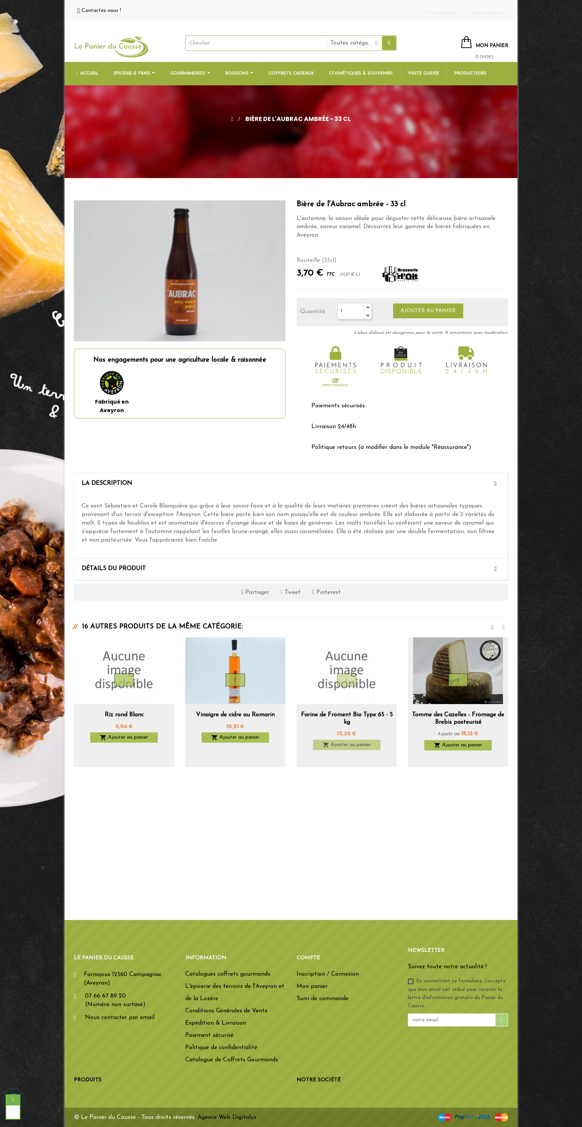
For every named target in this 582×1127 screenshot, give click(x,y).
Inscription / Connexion (328, 974)
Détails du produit (114, 569)
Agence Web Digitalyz (226, 1117)
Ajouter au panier (428, 310)
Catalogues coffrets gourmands (227, 974)
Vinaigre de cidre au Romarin (235, 715)
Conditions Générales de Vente (226, 1011)
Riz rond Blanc (124, 715)
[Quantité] (350, 311)
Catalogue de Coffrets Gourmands (231, 1060)
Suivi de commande (323, 999)
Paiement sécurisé (209, 1035)
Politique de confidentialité (221, 1048)
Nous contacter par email (119, 1018)
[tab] (291, 483)
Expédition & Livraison (215, 1023)
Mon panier (312, 986)
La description (107, 483)
